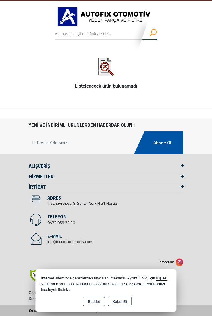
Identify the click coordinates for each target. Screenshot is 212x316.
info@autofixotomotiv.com (69, 241)
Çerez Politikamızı (149, 284)
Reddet (94, 302)
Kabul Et (120, 302)
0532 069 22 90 (61, 223)
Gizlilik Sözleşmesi (112, 284)
